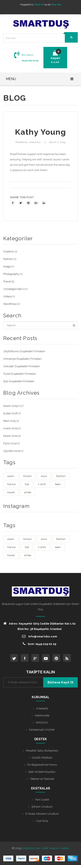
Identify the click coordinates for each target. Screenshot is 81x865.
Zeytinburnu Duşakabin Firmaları (24, 351)
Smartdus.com (31, 848)
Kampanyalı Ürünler (42, 729)
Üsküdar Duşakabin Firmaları (21, 366)
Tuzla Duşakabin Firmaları (19, 373)
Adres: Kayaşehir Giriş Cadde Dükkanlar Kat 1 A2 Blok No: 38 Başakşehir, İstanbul (39, 626)
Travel (7, 281)
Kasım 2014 (10, 435)
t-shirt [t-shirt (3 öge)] (42, 484)
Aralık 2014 (10, 428)
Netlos (65, 848)
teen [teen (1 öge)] (58, 484)
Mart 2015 (9, 420)
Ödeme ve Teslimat (42, 778)
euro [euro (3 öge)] (44, 476)
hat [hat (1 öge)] (27, 484)
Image (7, 266)
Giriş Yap (56, 4)
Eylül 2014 (9, 443)
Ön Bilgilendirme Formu (42, 764)
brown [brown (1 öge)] (27, 476)
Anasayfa (42, 708)
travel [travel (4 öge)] (11, 492)
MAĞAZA (42, 722)
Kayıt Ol (39, 4)
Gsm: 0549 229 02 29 (39, 644)
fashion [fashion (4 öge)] (60, 476)
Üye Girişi (42, 820)
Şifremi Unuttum (42, 806)
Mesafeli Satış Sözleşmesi (42, 750)
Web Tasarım (51, 848)
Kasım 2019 (10, 405)
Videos (7, 296)
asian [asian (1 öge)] (10, 476)
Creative (8, 251)
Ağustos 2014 (11, 450)
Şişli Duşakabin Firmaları (18, 381)
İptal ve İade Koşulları (42, 771)
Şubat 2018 (10, 413)
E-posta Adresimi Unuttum (42, 813)
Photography (11, 274)
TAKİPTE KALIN (40, 672)
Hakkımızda (42, 715)
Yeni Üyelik (42, 799)
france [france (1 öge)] (11, 484)
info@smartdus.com (39, 636)
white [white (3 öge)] (27, 492)
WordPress (10, 304)
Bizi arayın (27, 54)
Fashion (8, 259)
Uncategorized (12, 289)
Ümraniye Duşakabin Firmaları (22, 358)
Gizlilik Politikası (42, 757)
